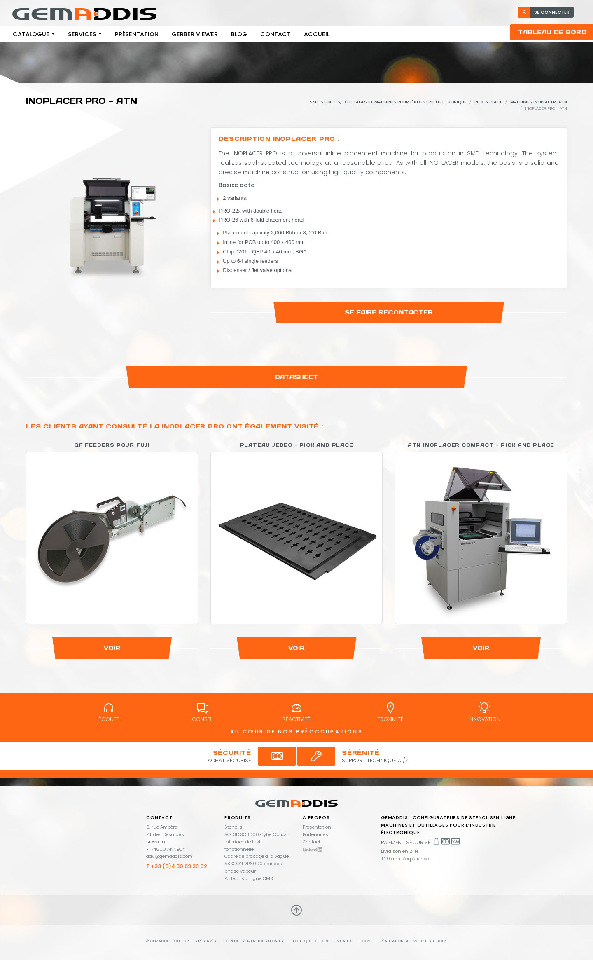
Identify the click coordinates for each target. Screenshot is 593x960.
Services (82, 34)
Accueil (316, 34)
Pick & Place (488, 102)
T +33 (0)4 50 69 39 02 (176, 866)
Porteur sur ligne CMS (248, 878)
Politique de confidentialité (322, 941)
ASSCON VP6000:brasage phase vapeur (253, 867)
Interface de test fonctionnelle (242, 845)
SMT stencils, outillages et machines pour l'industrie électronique (388, 102)
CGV (366, 941)
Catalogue (31, 34)
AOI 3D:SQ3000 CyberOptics (255, 834)
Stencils (233, 827)
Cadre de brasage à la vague (256, 856)
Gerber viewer (195, 34)
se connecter (545, 12)
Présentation (137, 34)
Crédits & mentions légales (254, 941)
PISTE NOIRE (436, 941)
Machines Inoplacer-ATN (538, 102)
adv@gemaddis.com (169, 856)
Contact (275, 34)
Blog (239, 34)
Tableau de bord (552, 32)
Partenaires (315, 834)
